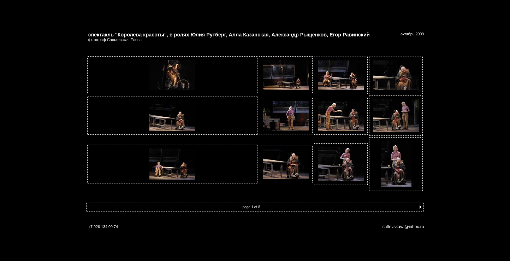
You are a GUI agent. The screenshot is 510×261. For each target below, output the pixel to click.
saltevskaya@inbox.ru (403, 223)
